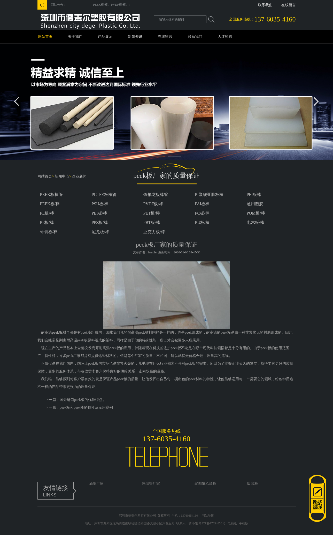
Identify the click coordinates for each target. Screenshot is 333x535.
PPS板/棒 (100, 222)
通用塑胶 (255, 204)
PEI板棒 (254, 194)
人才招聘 (225, 37)
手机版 (243, 523)
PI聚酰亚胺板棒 (209, 194)
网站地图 (208, 515)
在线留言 (288, 5)
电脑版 (232, 523)
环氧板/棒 (49, 232)
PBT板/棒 (151, 222)
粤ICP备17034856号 (212, 523)
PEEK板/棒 (50, 204)
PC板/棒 (202, 213)
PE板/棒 (47, 213)
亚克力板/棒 (154, 232)
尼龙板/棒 (100, 232)
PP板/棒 (47, 222)
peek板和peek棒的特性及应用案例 (86, 407)
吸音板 (252, 484)
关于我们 (75, 37)
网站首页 (45, 37)
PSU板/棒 (100, 204)
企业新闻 (79, 176)
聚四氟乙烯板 (205, 484)
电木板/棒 (255, 222)
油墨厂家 (96, 484)
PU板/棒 (202, 222)
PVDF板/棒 (153, 204)
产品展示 (105, 37)
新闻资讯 (135, 37)
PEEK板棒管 (51, 194)
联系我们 (265, 5)
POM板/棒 (256, 213)
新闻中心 (62, 176)
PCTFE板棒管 (104, 194)
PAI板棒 (202, 204)
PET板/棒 (151, 213)
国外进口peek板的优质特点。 (83, 400)
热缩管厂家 (151, 484)
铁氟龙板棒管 (155, 194)
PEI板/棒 (99, 213)
